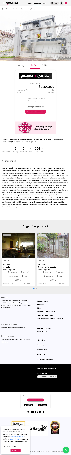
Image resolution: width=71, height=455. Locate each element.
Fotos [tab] (35, 65)
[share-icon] (23, 66)
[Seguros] (44, 354)
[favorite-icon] (19, 66)
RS (13, 9)
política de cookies (17, 436)
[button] (45, 3)
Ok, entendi (16, 450)
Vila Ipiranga (31, 9)
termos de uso (14, 439)
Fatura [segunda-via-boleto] (54, 3)
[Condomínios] (48, 350)
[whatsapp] (66, 450)
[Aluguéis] (44, 340)
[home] (12, 3)
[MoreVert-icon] (14, 261)
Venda (8, 9)
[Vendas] (44, 345)
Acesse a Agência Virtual (35, 400)
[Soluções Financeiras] (54, 359)
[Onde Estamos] (66, 3)
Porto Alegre (20, 9)
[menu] (3, 3)
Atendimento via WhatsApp (47, 376)
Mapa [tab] (45, 65)
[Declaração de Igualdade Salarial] (62, 319)
